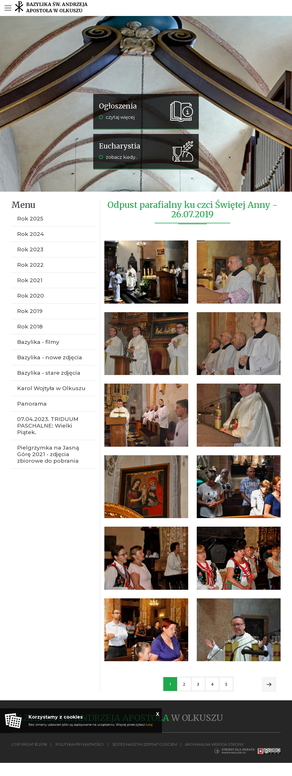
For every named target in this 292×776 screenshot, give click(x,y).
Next (269, 684)
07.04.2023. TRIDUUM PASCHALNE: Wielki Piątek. (47, 426)
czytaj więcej (117, 117)
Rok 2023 (30, 249)
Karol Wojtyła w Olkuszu (51, 388)
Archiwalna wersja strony (214, 744)
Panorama (32, 403)
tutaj (149, 725)
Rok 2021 (29, 280)
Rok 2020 (30, 295)
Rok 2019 (29, 311)
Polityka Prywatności (79, 744)
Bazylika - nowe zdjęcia (49, 357)
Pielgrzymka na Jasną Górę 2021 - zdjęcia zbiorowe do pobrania (48, 454)
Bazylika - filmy (38, 342)
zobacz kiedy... (118, 157)
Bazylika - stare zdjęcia (48, 373)
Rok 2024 (30, 234)
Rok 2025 (30, 218)
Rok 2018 (30, 326)
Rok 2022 (30, 265)
